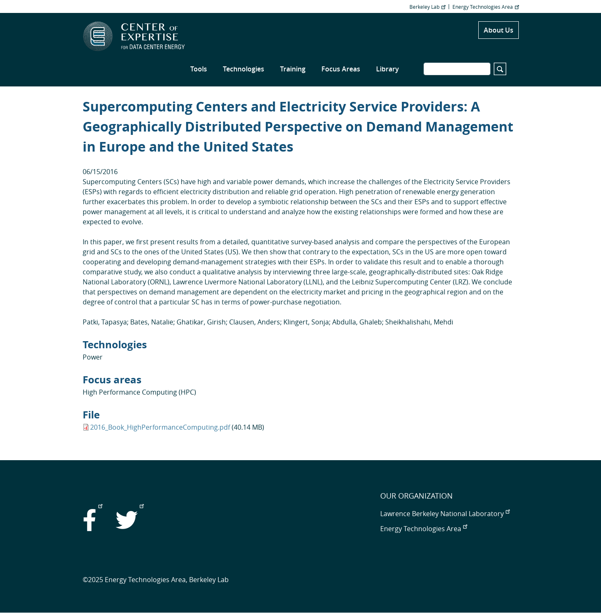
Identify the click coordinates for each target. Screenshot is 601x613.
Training (293, 68)
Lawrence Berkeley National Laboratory (445, 513)
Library (387, 68)
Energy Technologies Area (485, 6)
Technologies (243, 68)
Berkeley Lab (427, 6)
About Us (498, 30)
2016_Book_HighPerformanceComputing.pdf (160, 427)
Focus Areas (340, 68)
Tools (198, 68)
